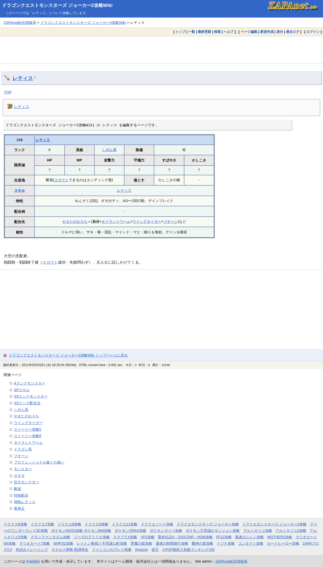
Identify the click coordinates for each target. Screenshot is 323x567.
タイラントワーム (116, 221)
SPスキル (22, 390)
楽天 (155, 549)
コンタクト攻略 (250, 543)
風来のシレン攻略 (249, 537)
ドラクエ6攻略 (15, 524)
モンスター (23, 469)
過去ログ (292, 32)
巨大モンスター (26, 482)
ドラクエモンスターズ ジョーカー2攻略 (274, 524)
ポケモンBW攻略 (97, 530)
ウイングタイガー (146, 221)
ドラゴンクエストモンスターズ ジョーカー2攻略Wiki (57, 5)
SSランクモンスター (31, 396)
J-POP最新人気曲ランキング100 (188, 549)
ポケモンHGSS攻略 (67, 530)
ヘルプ (228, 32)
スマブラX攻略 (125, 537)
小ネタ (19, 476)
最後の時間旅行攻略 (172, 543)
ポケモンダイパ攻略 (166, 530)
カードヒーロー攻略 (283, 543)
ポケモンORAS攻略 (130, 530)
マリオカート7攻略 (34, 543)
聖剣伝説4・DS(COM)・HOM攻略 (185, 537)
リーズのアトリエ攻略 (92, 537)
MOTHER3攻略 (279, 537)
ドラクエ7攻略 (42, 524)
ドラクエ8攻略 (69, 524)
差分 (279, 32)
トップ (180, 32)
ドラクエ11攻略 (124, 524)
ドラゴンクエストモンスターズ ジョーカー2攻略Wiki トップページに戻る (68, 355)
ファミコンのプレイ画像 (111, 549)
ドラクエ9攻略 (96, 524)
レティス (22, 78)
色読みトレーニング (32, 549)
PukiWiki (33, 561)
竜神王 (19, 508)
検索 (217, 32)
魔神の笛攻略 (202, 543)
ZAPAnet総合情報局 (20, 23)
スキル (19, 190)
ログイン (313, 32)
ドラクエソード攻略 (157, 524)
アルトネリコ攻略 (257, 530)
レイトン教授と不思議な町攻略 (102, 543)
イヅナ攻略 (226, 543)
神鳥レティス (24, 502)
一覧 (191, 32)
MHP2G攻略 (63, 543)
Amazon (141, 549)
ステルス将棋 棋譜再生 (69, 549)
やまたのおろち (74, 221)
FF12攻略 (224, 537)
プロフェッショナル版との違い (39, 462)
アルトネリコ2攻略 (290, 530)
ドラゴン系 (23, 449)
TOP (8, 92)
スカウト (61, 180)
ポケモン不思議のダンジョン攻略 (213, 530)
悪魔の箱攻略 (141, 543)
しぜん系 (109, 150)
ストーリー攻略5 (27, 429)
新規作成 (267, 32)
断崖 (17, 489)
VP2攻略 (148, 537)
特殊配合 (21, 495)
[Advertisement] (161, 49)
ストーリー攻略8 (27, 436)
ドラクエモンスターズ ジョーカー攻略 (208, 524)
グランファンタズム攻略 (50, 537)
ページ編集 (249, 32)
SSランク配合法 (27, 403)
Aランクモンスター (29, 383)
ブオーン (170, 221)
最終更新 (204, 32)
